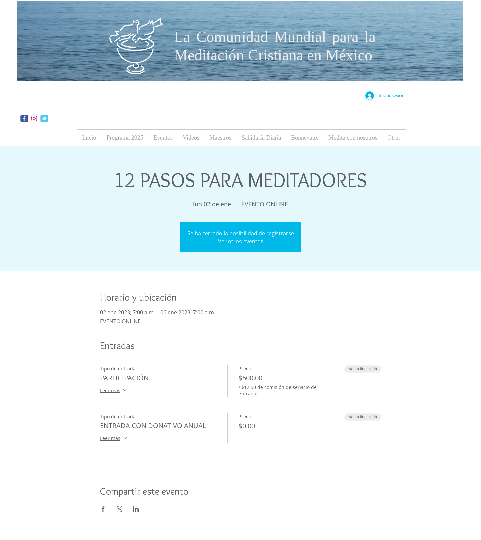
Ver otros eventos (240, 241)
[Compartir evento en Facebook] (103, 509)
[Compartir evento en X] (119, 509)
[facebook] (24, 118)
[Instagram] (34, 118)
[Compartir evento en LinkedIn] (136, 509)
